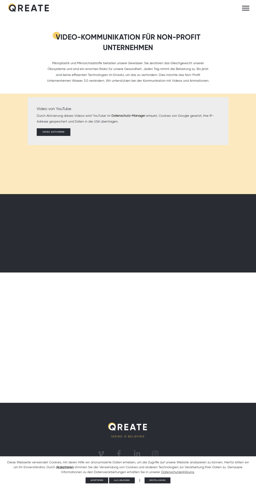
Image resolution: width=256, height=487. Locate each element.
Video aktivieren (54, 132)
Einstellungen (157, 480)
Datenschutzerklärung (177, 472)
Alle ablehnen (122, 480)
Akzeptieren (65, 467)
